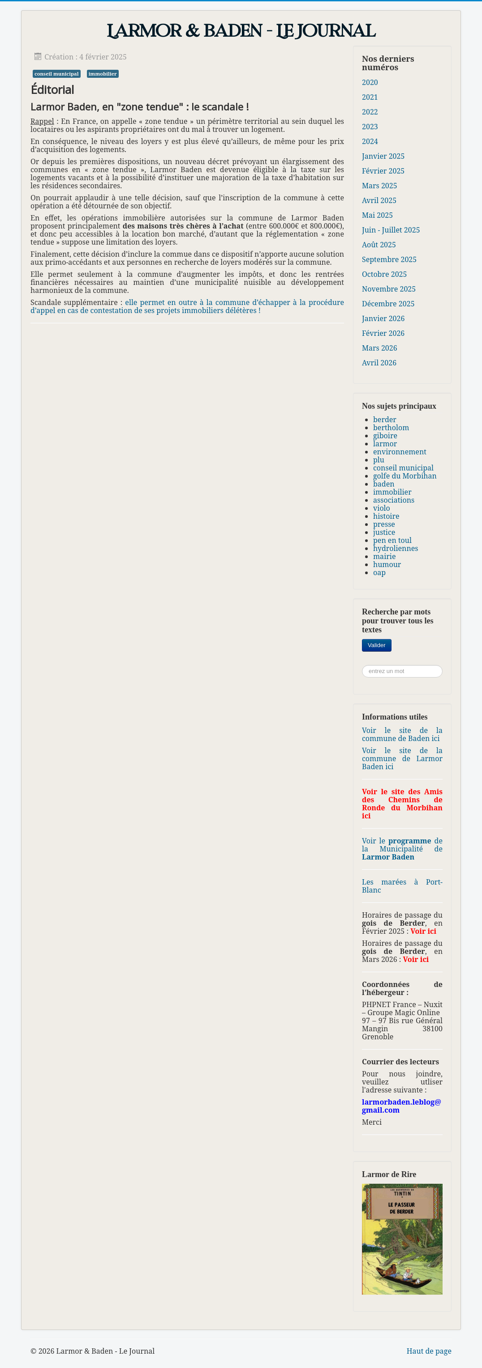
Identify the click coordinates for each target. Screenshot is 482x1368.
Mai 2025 (377, 215)
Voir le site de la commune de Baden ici (402, 734)
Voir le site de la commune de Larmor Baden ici (402, 758)
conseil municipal (56, 73)
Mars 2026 (379, 348)
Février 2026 (383, 333)
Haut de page (429, 1351)
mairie (384, 556)
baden (384, 484)
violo (381, 508)
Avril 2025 (379, 200)
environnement (399, 452)
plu (378, 460)
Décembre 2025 (388, 304)
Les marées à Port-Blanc (402, 886)
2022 (370, 112)
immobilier (103, 73)
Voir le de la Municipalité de (402, 849)
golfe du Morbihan (405, 476)
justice (384, 532)
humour (387, 564)
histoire (386, 516)
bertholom (391, 427)
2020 (370, 82)
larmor (385, 444)
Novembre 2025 (389, 289)
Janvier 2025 (383, 156)
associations (393, 500)
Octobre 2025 (384, 274)
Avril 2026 (379, 363)
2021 (370, 97)
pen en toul (392, 540)
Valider (377, 645)
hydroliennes (395, 548)
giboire (385, 435)
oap (379, 572)
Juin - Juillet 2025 (391, 230)
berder (384, 419)
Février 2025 (383, 171)
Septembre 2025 (389, 259)
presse (384, 524)
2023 (370, 127)
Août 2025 (379, 245)
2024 (370, 141)
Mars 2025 (379, 186)
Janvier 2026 (383, 318)
